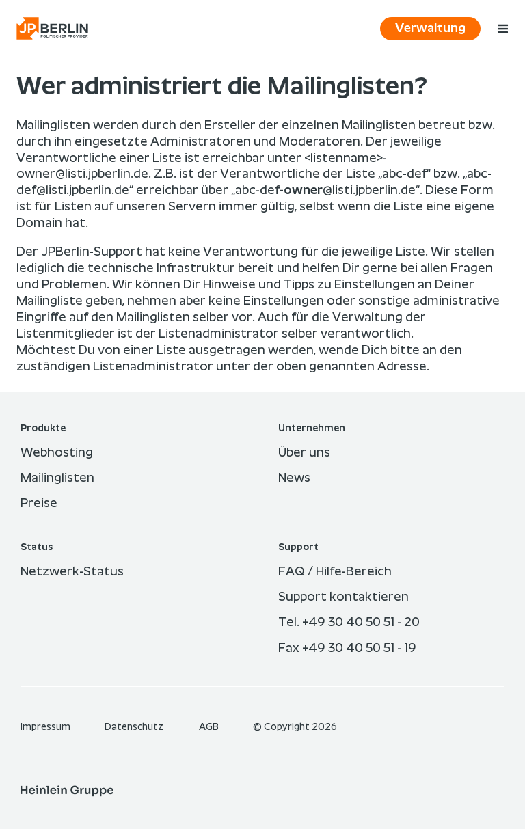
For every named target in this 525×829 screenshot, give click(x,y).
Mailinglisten (57, 478)
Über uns (304, 453)
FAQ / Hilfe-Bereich (335, 572)
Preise (39, 504)
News (294, 478)
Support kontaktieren (343, 597)
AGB (210, 727)
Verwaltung (430, 29)
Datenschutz (135, 727)
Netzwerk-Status (72, 572)
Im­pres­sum (46, 727)
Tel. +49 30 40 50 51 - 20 (349, 622)
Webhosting (57, 453)
